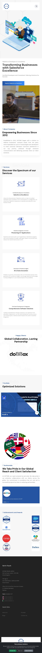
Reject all (20, 650)
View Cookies (28, 650)
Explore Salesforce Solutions (13, 83)
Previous (1, 355)
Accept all (12, 650)
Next (40, 355)
